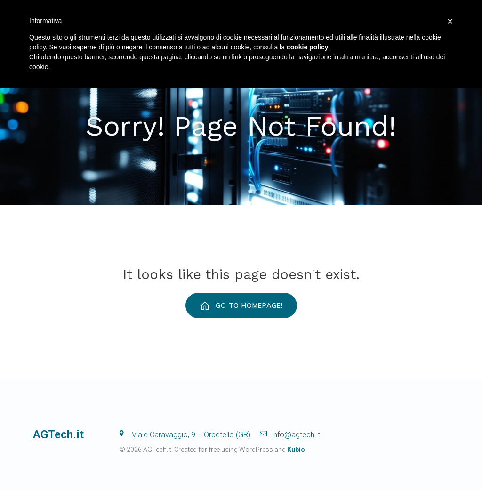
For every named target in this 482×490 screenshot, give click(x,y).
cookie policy (308, 47)
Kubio (296, 449)
